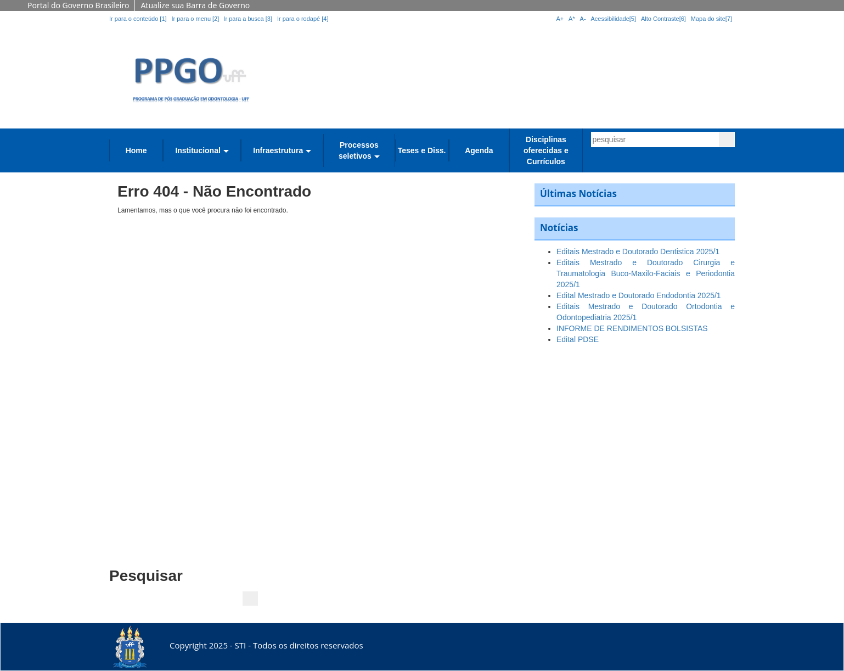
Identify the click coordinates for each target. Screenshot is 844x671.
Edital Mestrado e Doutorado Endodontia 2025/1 (638, 295)
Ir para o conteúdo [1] (138, 18)
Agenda (479, 150)
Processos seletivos (359, 150)
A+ (560, 18)
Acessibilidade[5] (614, 18)
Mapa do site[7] (711, 18)
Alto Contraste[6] (663, 18)
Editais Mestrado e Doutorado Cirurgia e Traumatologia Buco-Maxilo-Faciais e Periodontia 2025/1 (645, 273)
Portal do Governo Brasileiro (78, 5)
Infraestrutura (278, 150)
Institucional (197, 150)
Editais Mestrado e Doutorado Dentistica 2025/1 (637, 251)
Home (136, 150)
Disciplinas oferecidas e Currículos (546, 150)
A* (572, 18)
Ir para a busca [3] (247, 18)
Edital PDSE (577, 339)
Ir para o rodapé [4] (303, 18)
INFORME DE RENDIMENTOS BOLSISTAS (632, 328)
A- (583, 18)
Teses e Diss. (422, 150)
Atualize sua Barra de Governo (195, 5)
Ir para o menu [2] (196, 18)
